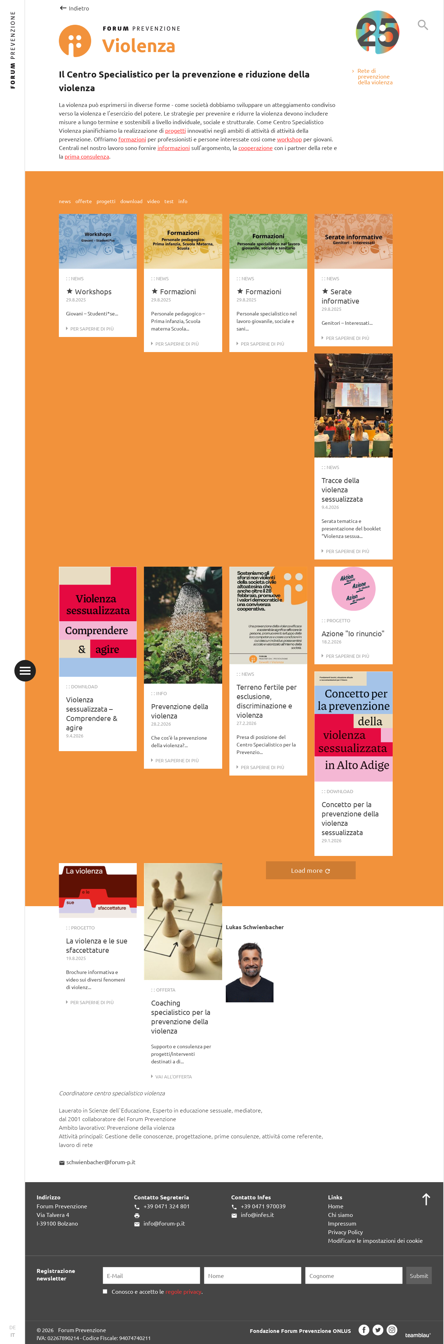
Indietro (73, 8)
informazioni (174, 147)
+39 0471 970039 (258, 1206)
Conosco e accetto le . (156, 1291)
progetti (175, 130)
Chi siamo (340, 1214)
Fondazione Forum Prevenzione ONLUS (300, 1330)
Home (335, 1205)
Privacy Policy (345, 1231)
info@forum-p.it (159, 1223)
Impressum (342, 1223)
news (65, 201)
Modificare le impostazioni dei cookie (375, 1240)
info (182, 201)
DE (12, 1327)
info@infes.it (252, 1214)
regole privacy (183, 1291)
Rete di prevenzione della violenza (372, 76)
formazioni (132, 138)
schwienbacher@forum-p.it (97, 1161)
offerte (84, 201)
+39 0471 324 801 (162, 1206)
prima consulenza (87, 156)
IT (12, 1334)
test (169, 201)
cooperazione (255, 147)
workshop (289, 138)
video (154, 201)
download (132, 201)
